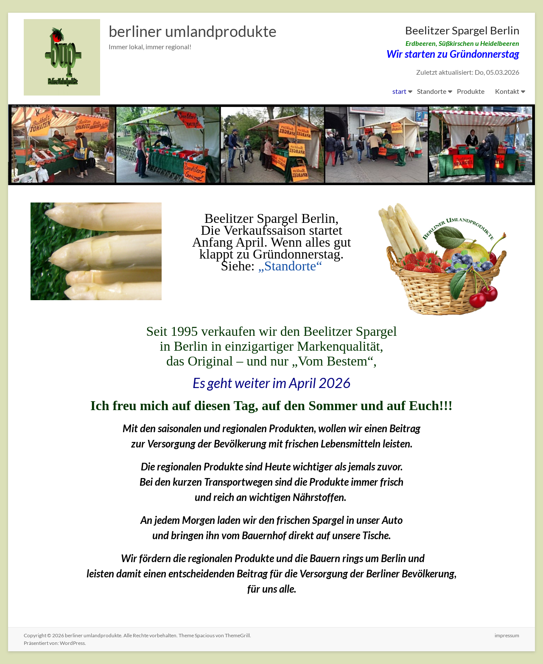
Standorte (431, 91)
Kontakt (507, 91)
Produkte (470, 91)
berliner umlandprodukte (193, 31)
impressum (507, 635)
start (399, 91)
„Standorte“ (290, 265)
